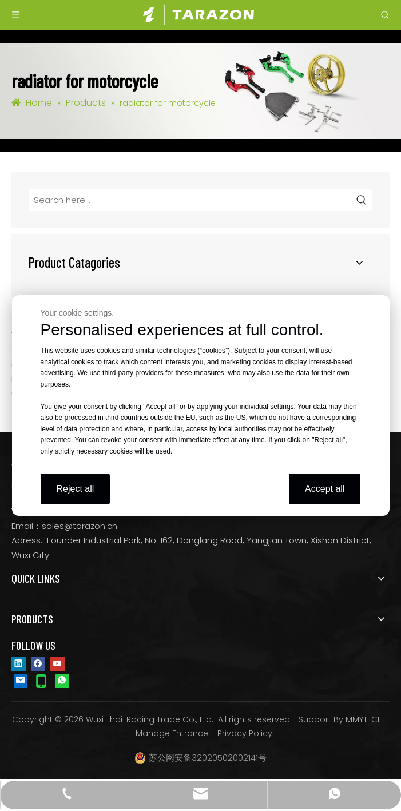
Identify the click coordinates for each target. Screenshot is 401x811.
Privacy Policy (244, 733)
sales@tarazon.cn (79, 526)
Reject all (75, 489)
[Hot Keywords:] (361, 200)
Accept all (324, 489)
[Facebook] (38, 662)
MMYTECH (364, 719)
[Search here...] (190, 200)
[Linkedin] (18, 662)
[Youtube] (57, 662)
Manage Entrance (172, 733)
